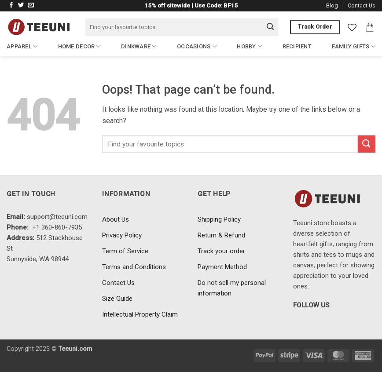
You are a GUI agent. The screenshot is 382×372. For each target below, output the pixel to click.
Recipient (297, 46)
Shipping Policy (219, 219)
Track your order (221, 251)
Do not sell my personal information (232, 288)
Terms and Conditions (134, 267)
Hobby (249, 46)
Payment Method (222, 267)
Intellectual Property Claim (140, 314)
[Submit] (270, 27)
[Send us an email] (31, 5)
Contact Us (361, 5)
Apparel (22, 46)
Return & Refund (221, 235)
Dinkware (139, 46)
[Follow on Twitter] (21, 5)
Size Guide (117, 299)
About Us (115, 219)
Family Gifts (353, 46)
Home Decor (79, 46)
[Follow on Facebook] (11, 5)
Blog (332, 5)
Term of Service (125, 251)
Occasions (197, 46)
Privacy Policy (122, 235)
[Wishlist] (352, 27)
